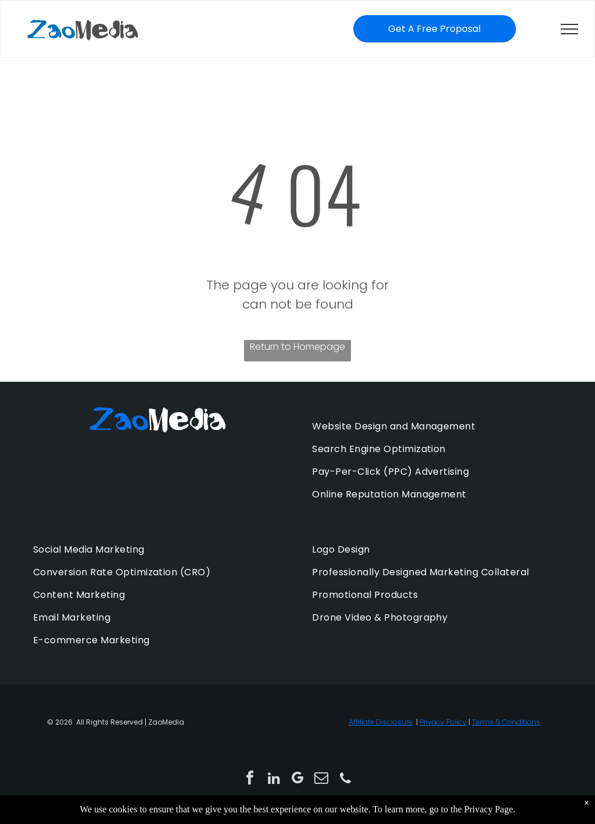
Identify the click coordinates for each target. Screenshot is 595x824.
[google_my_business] (297, 779)
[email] (321, 779)
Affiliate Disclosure (381, 722)
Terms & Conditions (506, 722)
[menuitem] (437, 426)
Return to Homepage (297, 346)
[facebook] (249, 779)
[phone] (345, 779)
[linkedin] (273, 779)
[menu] (569, 29)
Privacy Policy (443, 722)
